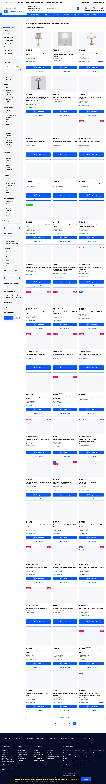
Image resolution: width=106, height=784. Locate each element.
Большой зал (8, 201)
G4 (5, 256)
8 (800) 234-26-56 (34, 7)
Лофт (6, 192)
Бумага (7, 163)
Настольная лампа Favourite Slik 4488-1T (65, 184)
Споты (49, 752)
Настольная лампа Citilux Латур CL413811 (38, 267)
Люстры (36, 750)
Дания (6, 119)
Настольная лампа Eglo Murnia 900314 (37, 567)
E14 (6, 252)
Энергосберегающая (11, 243)
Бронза (7, 144)
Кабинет (7, 210)
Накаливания (9, 239)
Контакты (12, 2)
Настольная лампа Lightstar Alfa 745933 (38, 184)
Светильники (37, 752)
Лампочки (50, 750)
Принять (86, 779)
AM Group (7, 90)
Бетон (6, 160)
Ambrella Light (9, 97)
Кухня (6, 215)
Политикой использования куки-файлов (46, 779)
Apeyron (7, 99)
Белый (7, 138)
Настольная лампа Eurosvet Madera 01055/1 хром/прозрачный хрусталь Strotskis (63, 54)
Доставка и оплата (23, 2)
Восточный (8, 181)
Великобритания (10, 115)
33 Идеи (7, 88)
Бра (35, 756)
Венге (6, 147)
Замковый (8, 185)
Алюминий (8, 158)
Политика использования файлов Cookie (7, 768)
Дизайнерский (9, 183)
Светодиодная (9, 241)
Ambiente (7, 94)
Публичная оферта (6, 764)
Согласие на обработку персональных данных (8, 762)
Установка (20, 760)
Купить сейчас (38, 71)
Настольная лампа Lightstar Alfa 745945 (91, 397)
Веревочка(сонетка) (11, 295)
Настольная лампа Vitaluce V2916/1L (63, 439)
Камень (7, 167)
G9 (5, 258)
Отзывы (3, 754)
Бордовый (8, 142)
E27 (6, 254)
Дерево (7, 165)
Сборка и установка (52, 2)
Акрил (7, 156)
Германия (7, 117)
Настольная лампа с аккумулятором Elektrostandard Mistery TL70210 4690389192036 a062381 (37, 98)
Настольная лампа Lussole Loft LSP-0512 (91, 608)
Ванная (7, 203)
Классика (7, 190)
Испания (7, 122)
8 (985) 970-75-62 (34, 8)
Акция (6, 77)
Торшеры (49, 754)
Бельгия (7, 113)
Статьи (19, 762)
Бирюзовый (8, 140)
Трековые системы (38, 754)
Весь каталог (50, 758)
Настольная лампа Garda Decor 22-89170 (91, 567)
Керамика (8, 169)
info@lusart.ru (53, 738)
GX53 (6, 263)
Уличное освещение (39, 760)
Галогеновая (8, 236)
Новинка (7, 79)
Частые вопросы (22, 750)
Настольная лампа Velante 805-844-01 (90, 312)
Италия (7, 124)
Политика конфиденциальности (7, 759)
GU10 (6, 261)
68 (69, 723)
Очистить (17, 317)
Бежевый (7, 135)
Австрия (7, 110)
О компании (5, 752)
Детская (7, 208)
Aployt (6, 101)
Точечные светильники (53, 756)
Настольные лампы (38, 758)
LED (6, 265)
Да (5, 307)
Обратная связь (22, 758)
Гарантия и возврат (37, 2)
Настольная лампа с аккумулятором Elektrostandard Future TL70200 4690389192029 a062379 (64, 269)
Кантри (7, 188)
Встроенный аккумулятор (12, 297)
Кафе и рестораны (10, 213)
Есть (6, 286)
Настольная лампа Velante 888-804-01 (64, 567)
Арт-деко (7, 178)
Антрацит (7, 133)
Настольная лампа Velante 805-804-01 (64, 97)
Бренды (4, 756)
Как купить (20, 756)
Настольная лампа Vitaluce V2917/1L (90, 184)
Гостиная (7, 206)
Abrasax (7, 92)
